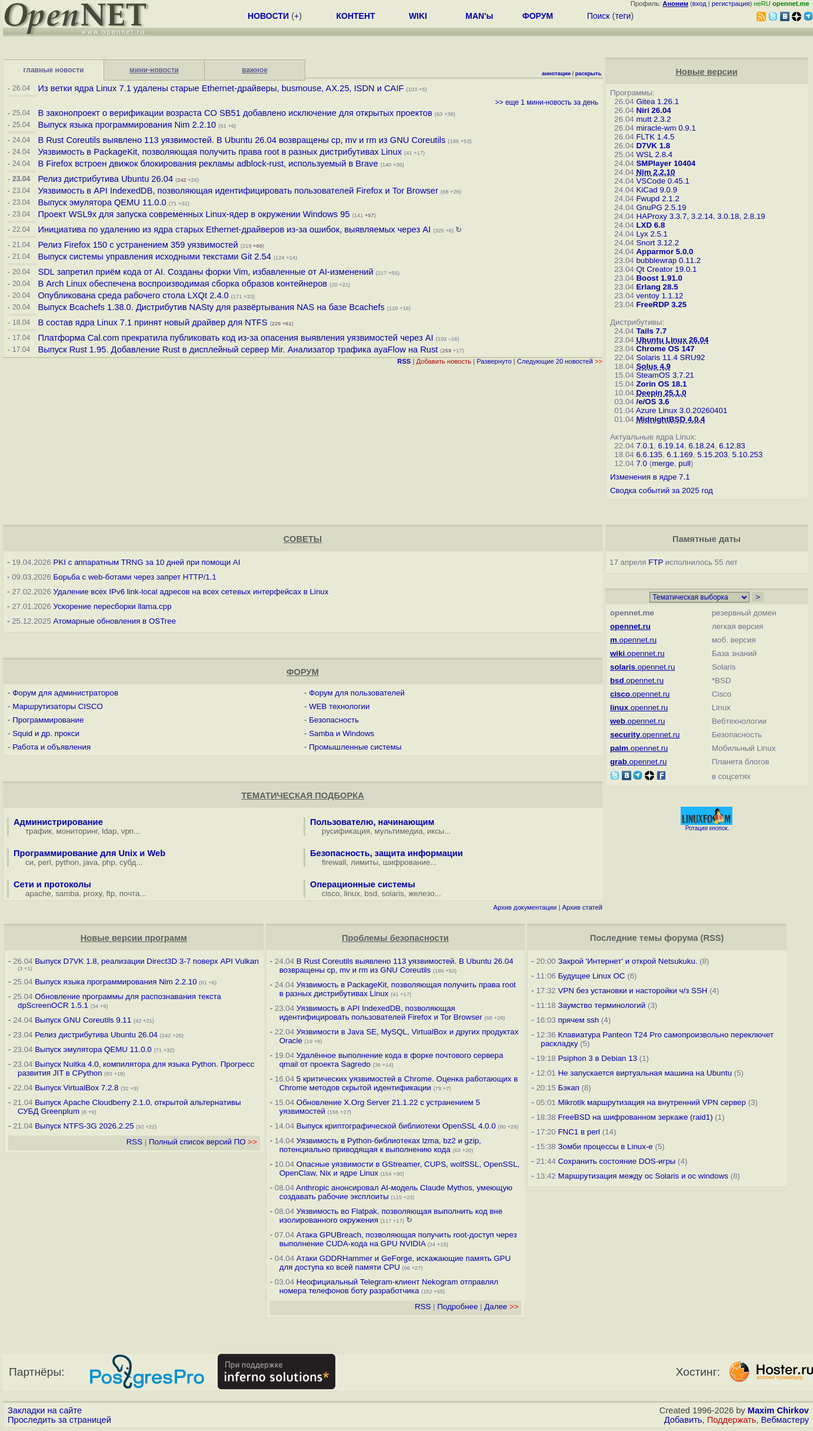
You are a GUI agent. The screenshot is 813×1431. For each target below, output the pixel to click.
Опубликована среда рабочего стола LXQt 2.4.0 (133, 295)
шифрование (407, 862)
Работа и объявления (51, 747)
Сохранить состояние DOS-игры (616, 1161)
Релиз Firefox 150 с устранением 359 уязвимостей (138, 244)
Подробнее (457, 1306)
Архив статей (582, 907)
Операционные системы (362, 884)
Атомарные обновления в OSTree (115, 621)
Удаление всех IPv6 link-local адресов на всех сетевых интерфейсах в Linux (191, 591)
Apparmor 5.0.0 (664, 251)
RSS (134, 1141)
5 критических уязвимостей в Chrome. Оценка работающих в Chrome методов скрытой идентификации (398, 1083)
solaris (393, 893)
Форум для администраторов (65, 692)
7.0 (641, 463)
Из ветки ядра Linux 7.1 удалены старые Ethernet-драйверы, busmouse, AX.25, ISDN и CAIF (221, 88)
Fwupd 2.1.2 (657, 198)
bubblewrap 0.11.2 (668, 260)
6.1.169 (679, 454)
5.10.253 (747, 454)
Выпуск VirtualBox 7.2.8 (76, 1087)
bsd (371, 893)
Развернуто (494, 361)
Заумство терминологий (601, 1005)
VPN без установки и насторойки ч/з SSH (632, 990)
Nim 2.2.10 (655, 172)
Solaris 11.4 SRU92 (670, 357)
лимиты (365, 862)
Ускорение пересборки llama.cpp (113, 606)
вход (699, 3)
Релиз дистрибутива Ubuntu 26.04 (105, 179)
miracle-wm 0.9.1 (665, 128)
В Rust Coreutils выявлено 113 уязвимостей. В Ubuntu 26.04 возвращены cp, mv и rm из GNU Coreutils (241, 140)
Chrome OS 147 (665, 348)
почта (129, 893)
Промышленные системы (355, 747)
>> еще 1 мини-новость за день (546, 102)
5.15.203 (712, 454)
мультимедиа (399, 831)
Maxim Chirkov (778, 1410)
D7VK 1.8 (653, 145)
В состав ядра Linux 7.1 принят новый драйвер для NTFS (152, 322)
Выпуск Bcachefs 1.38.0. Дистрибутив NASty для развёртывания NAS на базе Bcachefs (211, 307)
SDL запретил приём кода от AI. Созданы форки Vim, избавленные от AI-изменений (205, 272)
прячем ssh (578, 1020)
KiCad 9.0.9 (656, 189)
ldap (109, 831)
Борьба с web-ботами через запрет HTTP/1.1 (135, 577)
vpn (127, 831)
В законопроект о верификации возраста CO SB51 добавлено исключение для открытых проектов (235, 113)
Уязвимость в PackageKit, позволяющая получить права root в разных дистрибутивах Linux (221, 152)
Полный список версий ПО (203, 1141)
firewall (334, 862)
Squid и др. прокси (45, 733)
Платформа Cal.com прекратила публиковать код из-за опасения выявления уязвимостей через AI (235, 337)
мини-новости (154, 70)
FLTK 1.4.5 (655, 136)
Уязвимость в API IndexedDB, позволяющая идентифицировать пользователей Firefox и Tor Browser (238, 190)
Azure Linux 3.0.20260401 (682, 410)
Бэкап (568, 1087)
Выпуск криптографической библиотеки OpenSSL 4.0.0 (396, 1125)
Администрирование (58, 822)
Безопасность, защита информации (386, 853)
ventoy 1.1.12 (659, 295)
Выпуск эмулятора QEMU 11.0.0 (103, 202)
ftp (110, 893)
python (67, 862)
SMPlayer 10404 (665, 163)
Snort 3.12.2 (657, 242)
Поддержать (732, 1420)
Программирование (48, 720)
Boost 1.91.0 (659, 278)
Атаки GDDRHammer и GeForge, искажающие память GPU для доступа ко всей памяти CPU (395, 1263)
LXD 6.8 (650, 225)
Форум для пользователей (357, 692)
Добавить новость (443, 361)
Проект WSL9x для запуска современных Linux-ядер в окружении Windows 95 (193, 214)
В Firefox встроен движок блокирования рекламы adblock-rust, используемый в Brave (208, 163)
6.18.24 (701, 445)
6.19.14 (671, 445)
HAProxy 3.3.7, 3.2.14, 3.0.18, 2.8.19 (700, 216)
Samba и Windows (341, 733)
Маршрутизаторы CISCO (57, 706)
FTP (655, 562)
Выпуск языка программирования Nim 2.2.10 (127, 124)
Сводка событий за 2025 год (661, 490)
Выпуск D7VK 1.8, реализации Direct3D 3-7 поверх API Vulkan (147, 961)
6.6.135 (649, 454)
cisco (330, 893)
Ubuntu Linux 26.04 (672, 339)
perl (44, 862)
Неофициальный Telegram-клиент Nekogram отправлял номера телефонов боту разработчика (388, 1286)
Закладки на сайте (45, 1410)
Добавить (683, 1420)
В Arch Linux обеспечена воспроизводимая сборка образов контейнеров (182, 283)
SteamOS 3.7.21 (665, 375)
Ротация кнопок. (707, 828)
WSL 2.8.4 (654, 154)
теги (623, 16)
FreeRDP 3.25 (661, 304)
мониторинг (77, 831)
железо (421, 893)
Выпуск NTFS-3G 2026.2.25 (84, 1125)
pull (684, 463)
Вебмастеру (785, 1420)
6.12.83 (732, 445)
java (91, 862)
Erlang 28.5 (657, 286)
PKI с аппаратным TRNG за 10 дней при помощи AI (147, 562)
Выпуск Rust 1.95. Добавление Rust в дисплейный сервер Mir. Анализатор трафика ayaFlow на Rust (238, 349)
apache (38, 893)
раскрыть (588, 73)
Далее (501, 1306)
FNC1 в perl (579, 1131)
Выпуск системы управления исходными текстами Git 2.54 (154, 256)
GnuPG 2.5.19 (661, 207)
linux (352, 893)
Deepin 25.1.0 (661, 392)
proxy (93, 893)
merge (663, 463)
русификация (346, 831)
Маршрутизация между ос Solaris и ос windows (643, 1176)
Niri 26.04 (653, 110)
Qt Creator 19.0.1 (666, 269)
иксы (436, 831)
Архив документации (525, 907)
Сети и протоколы (52, 884)
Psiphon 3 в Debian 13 (597, 1058)
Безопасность (334, 720)
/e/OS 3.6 (652, 401)
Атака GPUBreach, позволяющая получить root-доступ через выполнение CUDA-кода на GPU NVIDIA (398, 1239)
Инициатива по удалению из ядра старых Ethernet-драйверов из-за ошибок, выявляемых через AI (234, 229)
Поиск (598, 16)
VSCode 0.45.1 (662, 181)
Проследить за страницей (59, 1420)
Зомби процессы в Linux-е (605, 1146)
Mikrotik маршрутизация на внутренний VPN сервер (651, 1102)
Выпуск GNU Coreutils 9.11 (83, 1020)
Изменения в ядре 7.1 (650, 476)
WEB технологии (339, 706)
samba (67, 893)
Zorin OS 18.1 (661, 384)
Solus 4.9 (653, 366)
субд (127, 862)
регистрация (731, 3)
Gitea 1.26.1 (657, 101)
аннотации (556, 73)
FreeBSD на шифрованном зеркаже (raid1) (635, 1117)
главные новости (54, 70)
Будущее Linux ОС (591, 975)
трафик (38, 831)
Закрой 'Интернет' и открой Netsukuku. (627, 961)
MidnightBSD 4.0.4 (670, 419)
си (29, 862)
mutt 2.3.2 (653, 119)
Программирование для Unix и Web (89, 853)
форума (681, 938)
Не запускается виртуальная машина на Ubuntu (645, 1073)
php (108, 862)
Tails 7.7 (651, 331)
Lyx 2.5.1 (652, 233)
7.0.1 (645, 445)
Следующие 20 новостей (559, 361)
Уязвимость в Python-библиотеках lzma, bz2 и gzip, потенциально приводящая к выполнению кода (380, 1145)
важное (255, 70)
